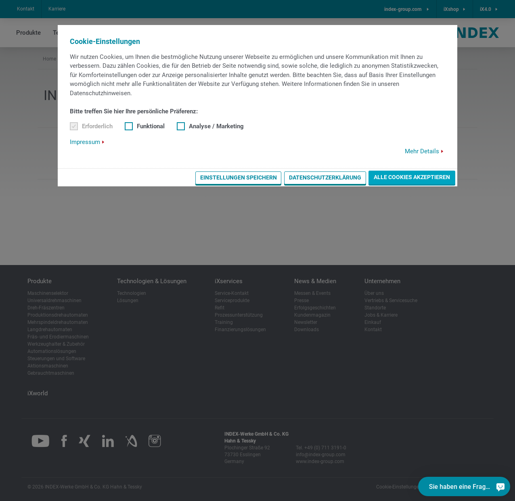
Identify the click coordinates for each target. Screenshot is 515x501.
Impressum (85, 142)
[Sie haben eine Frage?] (500, 486)
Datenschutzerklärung (325, 177)
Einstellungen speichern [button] (238, 177)
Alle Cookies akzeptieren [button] (412, 177)
